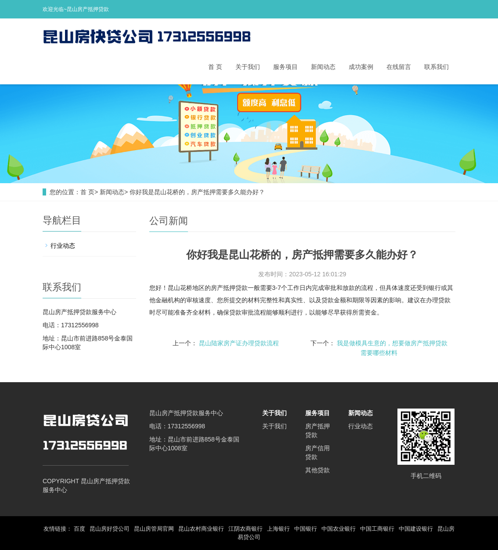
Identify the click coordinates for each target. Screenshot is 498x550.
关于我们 (247, 66)
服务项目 (285, 66)
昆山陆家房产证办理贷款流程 (239, 343)
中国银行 (305, 528)
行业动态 (63, 245)
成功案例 (361, 66)
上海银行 (278, 528)
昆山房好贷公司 (110, 528)
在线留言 (398, 66)
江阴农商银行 (245, 528)
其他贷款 (317, 470)
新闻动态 (323, 66)
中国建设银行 (416, 528)
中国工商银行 (377, 528)
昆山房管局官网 (154, 528)
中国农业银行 (338, 528)
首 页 (215, 66)
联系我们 (436, 66)
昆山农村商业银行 (201, 528)
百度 (79, 528)
